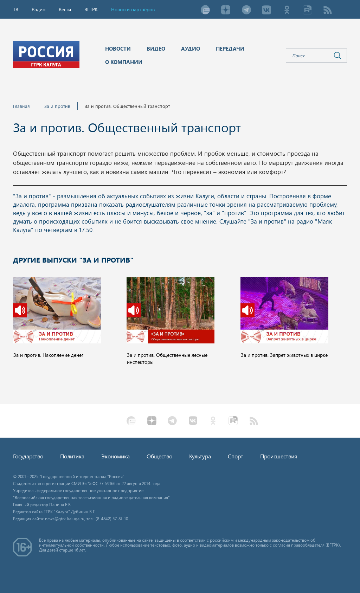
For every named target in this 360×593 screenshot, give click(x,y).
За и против (57, 106)
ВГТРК (91, 9)
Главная (21, 106)
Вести (65, 9)
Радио (38, 9)
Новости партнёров (133, 9)
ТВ (15, 9)
